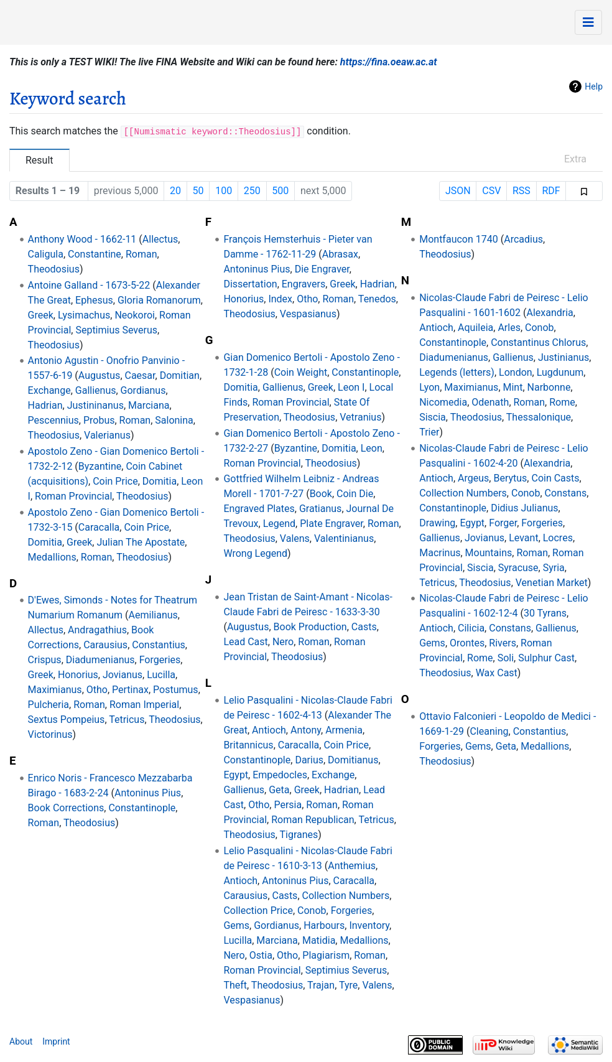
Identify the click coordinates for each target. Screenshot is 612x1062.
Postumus (175, 690)
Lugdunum (560, 372)
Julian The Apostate (140, 542)
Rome (562, 402)
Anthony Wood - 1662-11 (82, 239)
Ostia (260, 955)
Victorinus (50, 734)
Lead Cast (245, 642)
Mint (513, 387)
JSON (458, 191)
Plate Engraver (331, 523)
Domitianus (353, 760)
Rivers (502, 643)
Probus (99, 420)
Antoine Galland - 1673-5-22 (89, 285)
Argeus (473, 478)
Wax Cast (496, 673)
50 (198, 191)
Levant (523, 538)
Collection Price (258, 910)
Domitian (180, 375)
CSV (491, 191)
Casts (364, 627)
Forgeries (160, 660)
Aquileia (475, 327)
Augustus (99, 375)
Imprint (56, 1041)
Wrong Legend (255, 553)
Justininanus (95, 405)
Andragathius (97, 630)
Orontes (467, 643)
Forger (503, 523)
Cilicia (471, 628)
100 (223, 191)
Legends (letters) (456, 372)
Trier (429, 432)
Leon (371, 448)
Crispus (45, 660)
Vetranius (360, 417)
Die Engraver (322, 269)
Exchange (49, 390)
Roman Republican (312, 820)
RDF (551, 191)
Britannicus (248, 745)
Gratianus (320, 509)
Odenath (490, 402)
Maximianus (55, 690)
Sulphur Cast (546, 658)
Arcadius (523, 239)
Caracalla (99, 527)
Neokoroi (134, 315)
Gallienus (95, 390)
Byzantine (99, 466)
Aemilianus (153, 615)
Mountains (488, 553)
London (515, 372)
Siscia (432, 417)
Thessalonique (538, 417)
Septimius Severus (116, 330)
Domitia (159, 481)
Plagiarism (326, 955)
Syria (554, 568)
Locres (558, 538)
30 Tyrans (545, 613)
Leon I (351, 387)
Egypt (235, 775)
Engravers (303, 284)
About (20, 1041)
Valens (295, 538)
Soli (506, 658)
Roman (141, 254)
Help (594, 86)
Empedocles (280, 775)
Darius (309, 760)
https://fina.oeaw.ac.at (388, 62)
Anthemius (352, 866)
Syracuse (518, 568)
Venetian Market (552, 583)
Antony (305, 730)
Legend (279, 523)
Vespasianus (308, 314)
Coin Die (354, 494)
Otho (97, 690)
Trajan (321, 985)
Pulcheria (49, 704)
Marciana (148, 405)
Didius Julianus (524, 508)
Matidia (318, 940)
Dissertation (250, 284)
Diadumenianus (100, 660)
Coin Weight (301, 372)
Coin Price (115, 481)
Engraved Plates (258, 509)
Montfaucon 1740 (458, 239)
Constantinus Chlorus (538, 342)
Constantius (158, 645)
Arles (509, 327)
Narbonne (549, 387)
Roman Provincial (73, 496)
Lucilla (161, 675)
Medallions (52, 557)
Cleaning (489, 731)
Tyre (348, 985)
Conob (311, 910)
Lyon (429, 387)
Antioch (269, 730)
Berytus (510, 478)
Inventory (369, 925)
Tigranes (299, 835)
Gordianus (143, 390)
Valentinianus (344, 538)
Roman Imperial (144, 704)
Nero (283, 642)
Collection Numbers (346, 895)
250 (252, 191)
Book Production (310, 627)
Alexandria (549, 313)
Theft (235, 985)
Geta (279, 790)
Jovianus (122, 675)
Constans (566, 493)
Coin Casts (555, 478)
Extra (575, 159)
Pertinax (130, 690)
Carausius (105, 645)
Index (280, 299)
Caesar (140, 375)
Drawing (437, 523)
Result (39, 160)
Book (321, 494)
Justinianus (563, 357)
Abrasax (340, 254)
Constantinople (141, 808)
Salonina (174, 420)
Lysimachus (84, 315)
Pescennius (53, 420)
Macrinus (439, 553)
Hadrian (45, 405)
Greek (40, 315)
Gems (236, 925)
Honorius (78, 675)
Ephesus (94, 300)
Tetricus (126, 719)
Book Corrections (66, 808)
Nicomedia (443, 402)
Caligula (45, 254)
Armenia (344, 730)
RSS (521, 191)
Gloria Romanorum (159, 300)
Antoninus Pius (147, 793)
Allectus (160, 239)
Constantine (94, 254)
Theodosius (54, 269)
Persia (288, 805)
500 (280, 191)
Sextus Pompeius (66, 719)
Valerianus (107, 435)
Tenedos (377, 299)
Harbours (324, 925)
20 (175, 191)
